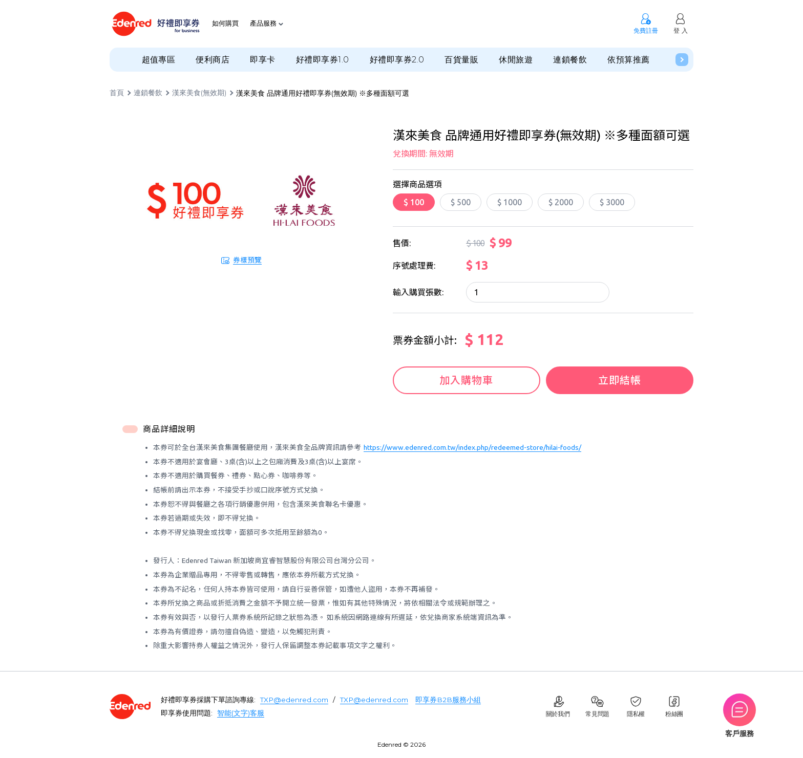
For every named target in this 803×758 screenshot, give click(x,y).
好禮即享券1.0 (322, 59)
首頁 (117, 93)
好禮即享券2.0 (397, 59)
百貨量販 (461, 59)
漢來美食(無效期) (199, 93)
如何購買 (225, 23)
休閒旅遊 (516, 59)
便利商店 (212, 59)
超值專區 (159, 59)
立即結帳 (620, 380)
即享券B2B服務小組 (448, 700)
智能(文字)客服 (240, 713)
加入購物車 (465, 380)
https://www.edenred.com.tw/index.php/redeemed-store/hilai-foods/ (472, 447)
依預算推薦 (628, 59)
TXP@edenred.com (294, 700)
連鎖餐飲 (570, 59)
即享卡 (262, 59)
